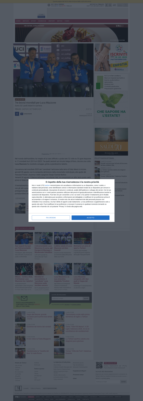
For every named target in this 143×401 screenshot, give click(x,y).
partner (47, 185)
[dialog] (71, 200)
